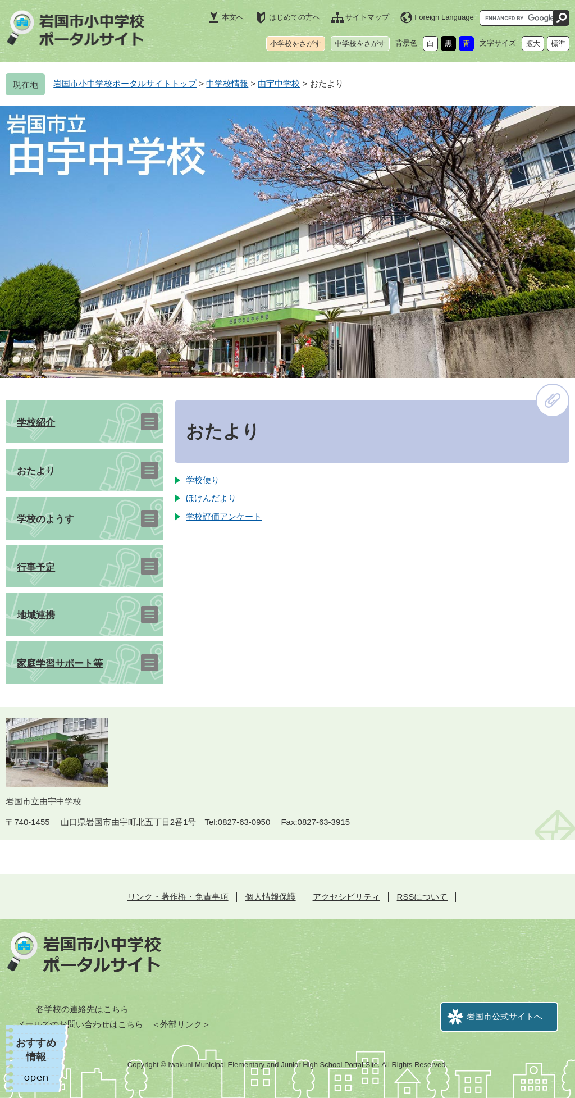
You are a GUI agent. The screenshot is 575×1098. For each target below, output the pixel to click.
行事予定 (36, 567)
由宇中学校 (279, 83)
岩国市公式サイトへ (504, 1016)
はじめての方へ (294, 17)
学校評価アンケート (224, 516)
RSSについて (422, 896)
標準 (558, 43)
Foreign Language (444, 17)
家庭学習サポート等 (60, 663)
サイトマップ (367, 17)
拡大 (533, 43)
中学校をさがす (360, 43)
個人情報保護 (270, 896)
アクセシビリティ (346, 896)
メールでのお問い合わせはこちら (80, 1024)
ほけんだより (211, 498)
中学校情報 (227, 83)
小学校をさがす (295, 43)
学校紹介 (36, 422)
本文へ (233, 17)
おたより (36, 471)
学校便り (203, 480)
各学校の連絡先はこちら (82, 1009)
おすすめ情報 (36, 1050)
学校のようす (45, 519)
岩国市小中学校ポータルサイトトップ (125, 83)
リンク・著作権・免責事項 (178, 896)
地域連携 (36, 615)
